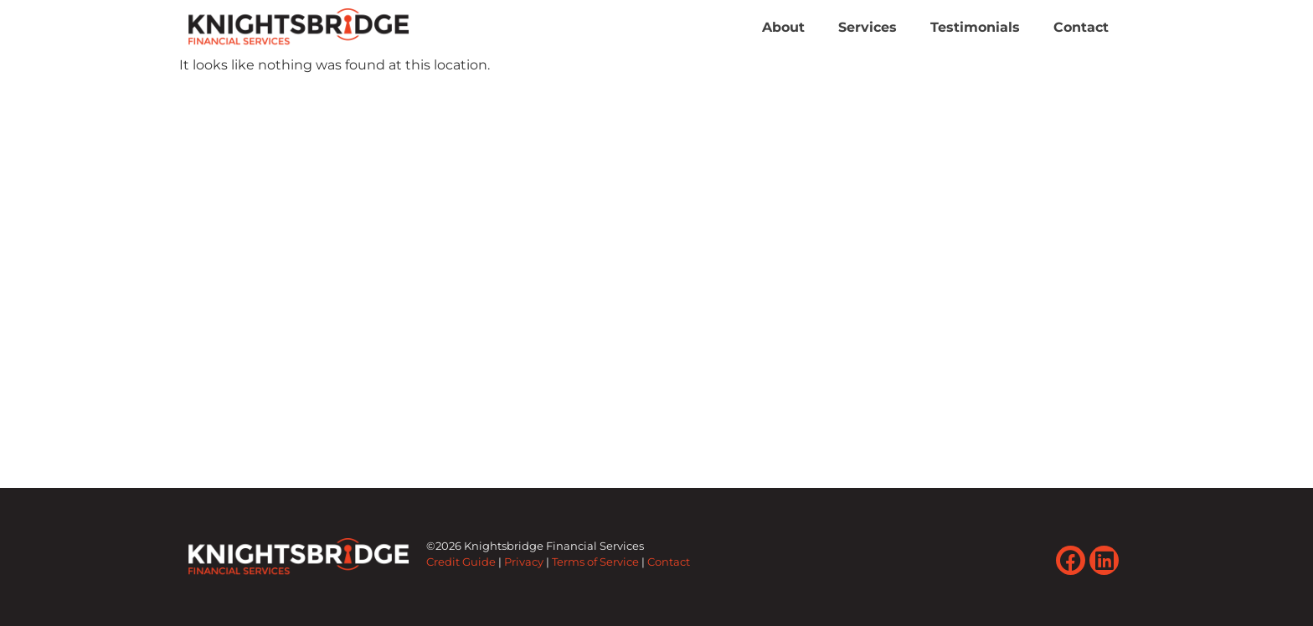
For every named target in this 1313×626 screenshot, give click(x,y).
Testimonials (975, 27)
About (783, 27)
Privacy (523, 562)
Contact (1081, 27)
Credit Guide (461, 562)
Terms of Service (595, 562)
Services (867, 27)
